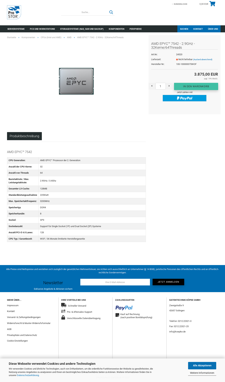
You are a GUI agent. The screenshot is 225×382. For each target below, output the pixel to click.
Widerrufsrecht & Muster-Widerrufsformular (28, 323)
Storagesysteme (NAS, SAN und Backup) (82, 29)
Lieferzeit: (156, 59)
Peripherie (136, 29)
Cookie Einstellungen (17, 340)
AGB (9, 329)
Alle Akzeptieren (202, 365)
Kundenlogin (179, 4)
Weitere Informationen (202, 372)
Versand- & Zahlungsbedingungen (24, 317)
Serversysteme (16, 29)
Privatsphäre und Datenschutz (22, 335)
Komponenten (116, 29)
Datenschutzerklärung (28, 375)
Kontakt (198, 29)
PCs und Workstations (42, 29)
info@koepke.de (177, 331)
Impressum (12, 305)
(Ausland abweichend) (202, 59)
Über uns (213, 29)
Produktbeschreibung (24, 136)
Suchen (184, 29)
